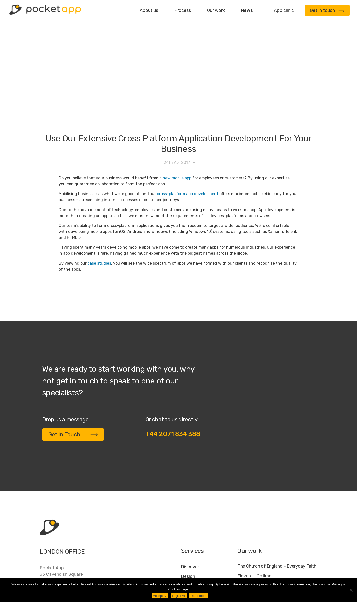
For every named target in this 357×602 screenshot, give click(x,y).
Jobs (253, 574)
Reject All (178, 596)
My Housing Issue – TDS (261, 524)
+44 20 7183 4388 (59, 536)
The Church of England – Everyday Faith (277, 504)
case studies (99, 201)
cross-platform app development (187, 132)
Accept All (160, 596)
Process (182, 10)
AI (313, 574)
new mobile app (177, 116)
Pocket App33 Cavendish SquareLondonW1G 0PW (61, 516)
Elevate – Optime (254, 514)
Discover (190, 505)
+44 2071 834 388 (173, 372)
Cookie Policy (291, 574)
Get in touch (327, 10)
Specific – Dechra (255, 535)
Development (195, 524)
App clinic (284, 10)
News (247, 10)
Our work (216, 10)
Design (188, 515)
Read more (198, 596)
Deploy (188, 534)
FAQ (268, 574)
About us (149, 10)
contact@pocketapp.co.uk (67, 546)
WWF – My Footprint (257, 544)
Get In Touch (73, 373)
